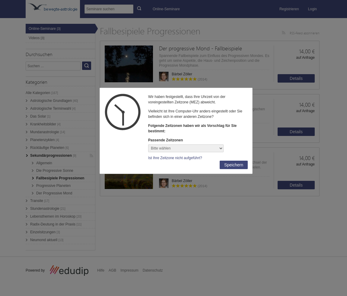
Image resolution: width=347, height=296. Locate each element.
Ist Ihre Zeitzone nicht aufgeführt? (175, 158)
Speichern (233, 164)
